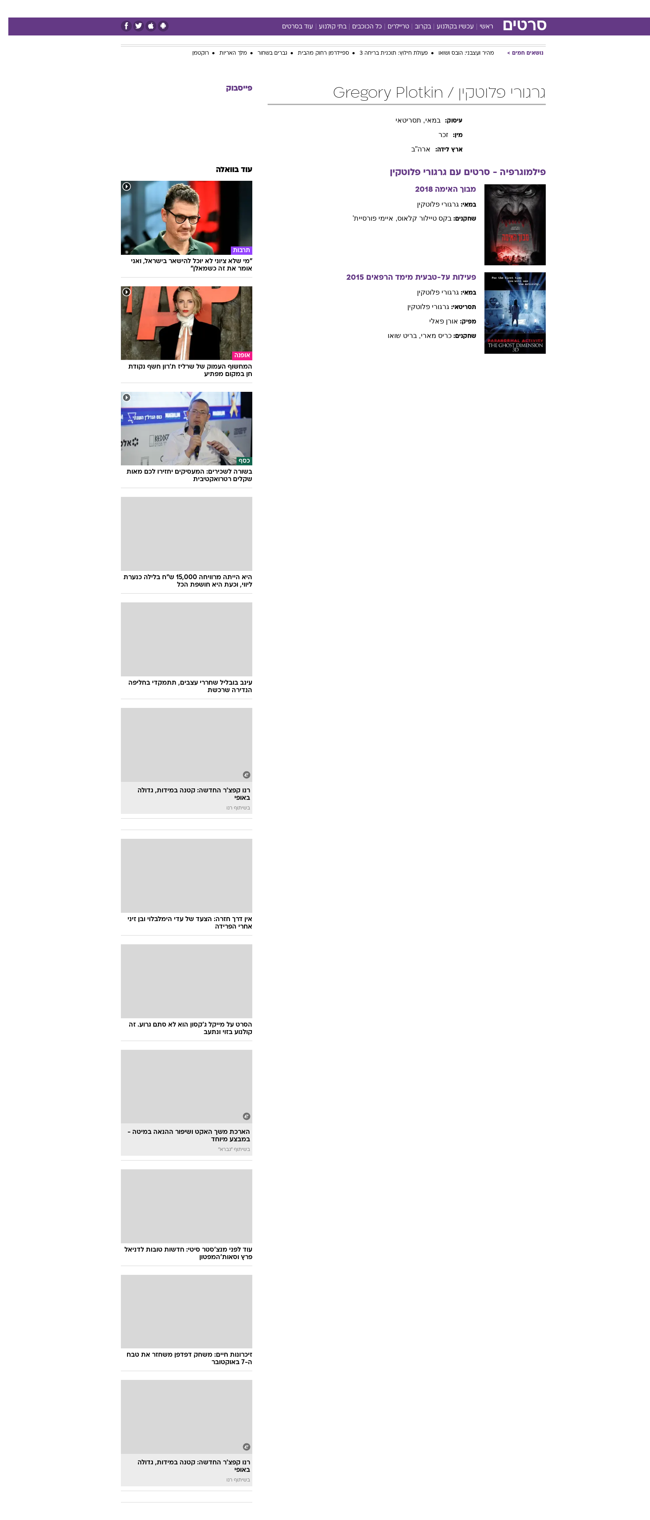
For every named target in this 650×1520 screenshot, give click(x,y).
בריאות (320, 8)
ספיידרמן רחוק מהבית (315, 53)
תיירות (290, 8)
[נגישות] (12, 9)
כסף (370, 8)
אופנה (224, 8)
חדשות (480, 8)
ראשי (478, 27)
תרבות (422, 8)
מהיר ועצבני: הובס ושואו (458, 53)
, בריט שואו (395, 335)
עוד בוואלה (226, 170)
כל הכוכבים (359, 27)
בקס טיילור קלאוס (416, 218)
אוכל (346, 8)
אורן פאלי (435, 321)
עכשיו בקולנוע (447, 27)
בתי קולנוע (324, 27)
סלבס (394, 8)
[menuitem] (474, 9)
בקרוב (414, 27)
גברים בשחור (264, 53)
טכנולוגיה (257, 8)
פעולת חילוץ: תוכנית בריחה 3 (385, 53)
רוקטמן (192, 53)
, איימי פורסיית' (366, 218)
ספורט (450, 8)
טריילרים (390, 27)
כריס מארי (428, 335)
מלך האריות (225, 53)
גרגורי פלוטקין (430, 204)
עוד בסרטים (289, 27)
